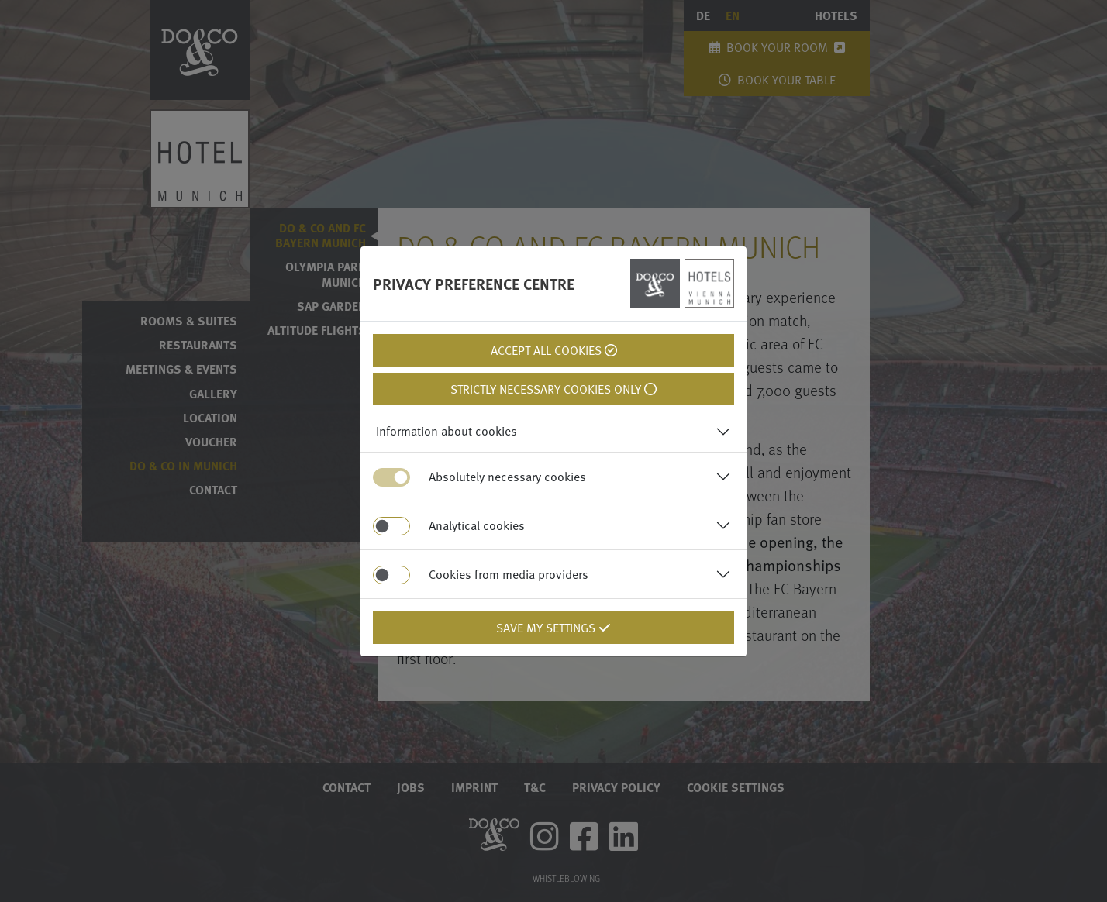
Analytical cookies (477, 525)
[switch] (391, 526)
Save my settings (553, 627)
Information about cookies (446, 431)
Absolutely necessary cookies (507, 476)
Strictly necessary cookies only (553, 389)
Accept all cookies (554, 350)
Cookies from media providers (508, 574)
